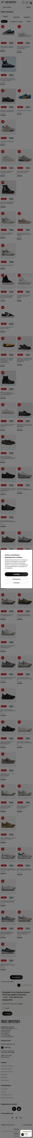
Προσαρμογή (16, 579)
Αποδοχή (16, 574)
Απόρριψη (16, 582)
